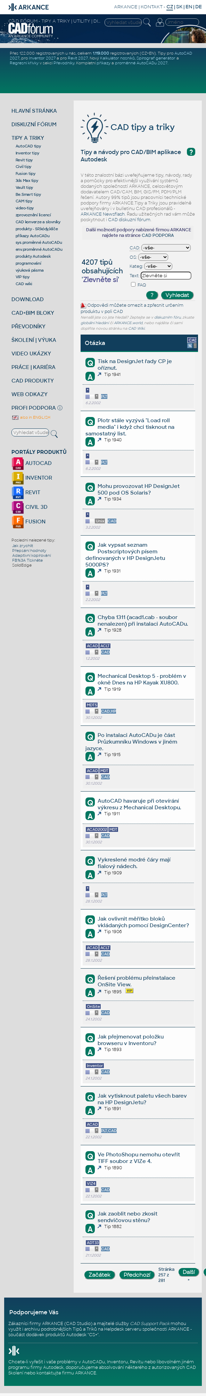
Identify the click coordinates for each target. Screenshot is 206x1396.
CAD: (135, 248)
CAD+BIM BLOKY (32, 313)
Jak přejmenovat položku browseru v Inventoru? (131, 1039)
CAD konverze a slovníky (38, 221)
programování (28, 263)
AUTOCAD (31, 463)
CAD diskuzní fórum (129, 220)
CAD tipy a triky (128, 127)
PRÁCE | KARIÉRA (33, 367)
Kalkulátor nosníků (117, 58)
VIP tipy (23, 276)
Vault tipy (24, 187)
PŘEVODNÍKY (28, 326)
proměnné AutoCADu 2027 (141, 63)
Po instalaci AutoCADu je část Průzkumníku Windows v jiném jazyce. (131, 742)
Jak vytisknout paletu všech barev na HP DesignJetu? (142, 1099)
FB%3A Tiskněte (27, 560)
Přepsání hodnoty (29, 550)
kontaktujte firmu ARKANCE (66, 1373)
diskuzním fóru (167, 317)
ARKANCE (126, 7)
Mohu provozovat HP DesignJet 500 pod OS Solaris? (139, 489)
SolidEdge (22, 565)
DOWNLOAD (27, 299)
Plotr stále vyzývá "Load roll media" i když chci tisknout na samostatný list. (129, 427)
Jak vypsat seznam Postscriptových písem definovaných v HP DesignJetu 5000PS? (125, 554)
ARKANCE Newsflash (103, 214)
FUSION (28, 521)
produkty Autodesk (33, 256)
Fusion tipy (25, 173)
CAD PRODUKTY (32, 380)
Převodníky (63, 63)
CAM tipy (24, 201)
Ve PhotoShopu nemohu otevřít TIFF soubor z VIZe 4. (139, 1157)
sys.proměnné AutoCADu (39, 242)
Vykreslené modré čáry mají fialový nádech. (134, 862)
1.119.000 (101, 53)
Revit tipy (24, 160)
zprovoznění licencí (33, 214)
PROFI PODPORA (33, 407)
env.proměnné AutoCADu (39, 249)
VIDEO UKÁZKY (31, 353)
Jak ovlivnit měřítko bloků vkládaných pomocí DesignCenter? (143, 922)
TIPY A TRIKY (27, 138)
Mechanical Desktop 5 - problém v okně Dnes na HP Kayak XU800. (142, 679)
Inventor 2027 (42, 58)
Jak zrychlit (22, 545)
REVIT (25, 492)
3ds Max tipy (27, 180)
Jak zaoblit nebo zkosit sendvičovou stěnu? (127, 1216)
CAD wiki (24, 283)
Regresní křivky (24, 63)
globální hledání (95, 323)
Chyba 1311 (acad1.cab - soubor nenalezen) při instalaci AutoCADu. (143, 620)
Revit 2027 (78, 58)
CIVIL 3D (29, 507)
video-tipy (25, 208)
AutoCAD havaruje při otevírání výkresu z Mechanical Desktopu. (139, 804)
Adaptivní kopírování (31, 555)
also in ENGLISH (30, 417)
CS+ (93, 1335)
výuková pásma (30, 270)
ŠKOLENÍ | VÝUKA (33, 340)
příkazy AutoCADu (33, 235)
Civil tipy (24, 166)
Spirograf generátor (156, 58)
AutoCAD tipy (28, 146)
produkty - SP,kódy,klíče (37, 228)
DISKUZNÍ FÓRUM (34, 124)
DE (198, 7)
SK (179, 7)
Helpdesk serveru (122, 1329)
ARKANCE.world (128, 323)
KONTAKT (152, 7)
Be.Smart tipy (28, 194)
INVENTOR (31, 477)
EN (189, 7)
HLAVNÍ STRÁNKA (34, 110)
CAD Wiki (136, 328)
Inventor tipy (27, 153)
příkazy (103, 63)
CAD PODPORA (158, 235)
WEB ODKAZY (29, 394)
